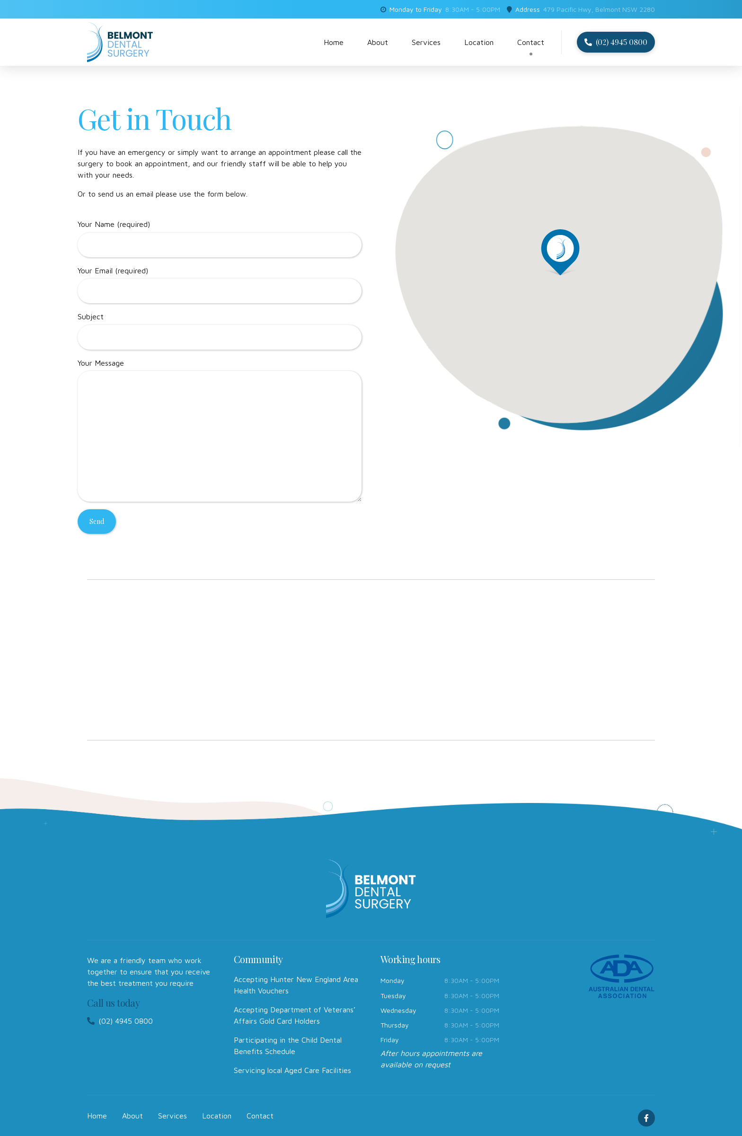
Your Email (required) (220, 285)
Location (479, 42)
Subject (220, 331)
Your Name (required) (220, 238)
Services (426, 42)
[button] (560, 251)
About (377, 42)
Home (334, 42)
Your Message (220, 430)
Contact (530, 42)
